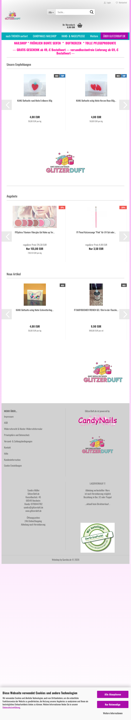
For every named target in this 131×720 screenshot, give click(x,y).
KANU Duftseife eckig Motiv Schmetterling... (35, 310)
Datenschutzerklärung (11, 707)
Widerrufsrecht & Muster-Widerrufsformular (23, 429)
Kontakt (7, 447)
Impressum (9, 416)
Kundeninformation (12, 459)
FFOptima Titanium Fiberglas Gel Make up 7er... (35, 232)
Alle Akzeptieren (113, 694)
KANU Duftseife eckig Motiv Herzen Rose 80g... (96, 100)
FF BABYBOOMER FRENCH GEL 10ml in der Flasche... (96, 310)
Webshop (56, 559)
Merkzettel (121, 2)
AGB (6, 422)
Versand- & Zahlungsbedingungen (18, 441)
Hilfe (6, 453)
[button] (7, 105)
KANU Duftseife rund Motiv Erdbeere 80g (34, 100)
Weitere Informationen (112, 713)
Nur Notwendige (112, 704)
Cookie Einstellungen (13, 465)
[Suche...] (51, 12)
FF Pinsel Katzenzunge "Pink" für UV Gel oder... (96, 232)
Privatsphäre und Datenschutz (17, 435)
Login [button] (107, 2)
